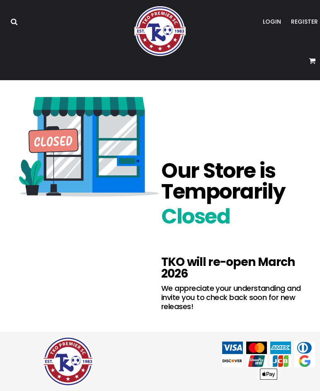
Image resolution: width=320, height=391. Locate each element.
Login (272, 21)
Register (304, 21)
